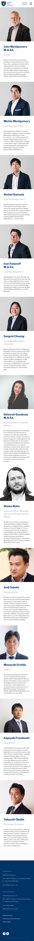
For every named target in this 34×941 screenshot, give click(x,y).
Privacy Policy (7, 921)
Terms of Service (8, 915)
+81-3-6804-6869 (8, 905)
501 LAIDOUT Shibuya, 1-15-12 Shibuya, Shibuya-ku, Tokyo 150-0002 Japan (17, 880)
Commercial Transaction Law (11, 918)
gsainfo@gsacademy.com (10, 885)
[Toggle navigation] (30, 4)
